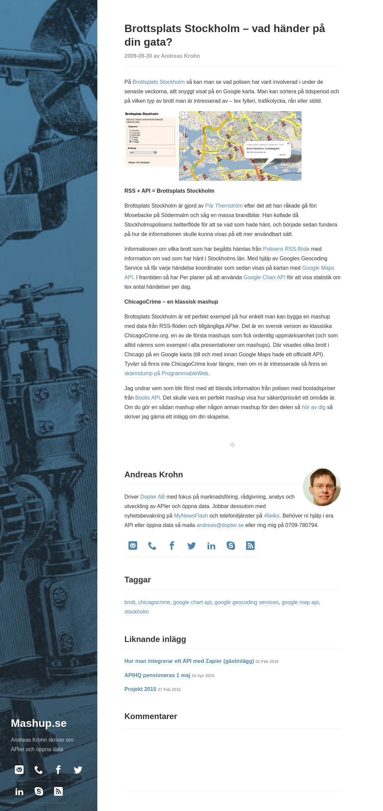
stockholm (136, 612)
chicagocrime (154, 602)
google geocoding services (247, 602)
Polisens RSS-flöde (286, 249)
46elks (272, 516)
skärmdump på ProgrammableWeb (166, 373)
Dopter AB (152, 497)
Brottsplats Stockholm (159, 82)
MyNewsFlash (191, 516)
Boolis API (147, 398)
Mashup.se (39, 723)
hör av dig (314, 407)
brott (129, 602)
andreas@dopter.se (220, 525)
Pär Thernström (224, 206)
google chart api (192, 602)
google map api (300, 602)
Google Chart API (264, 277)
